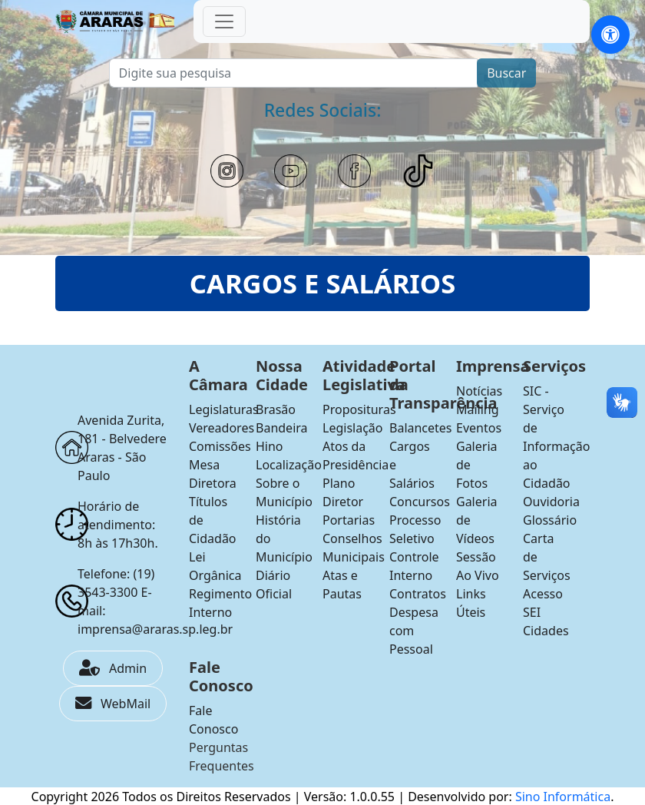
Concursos (419, 501)
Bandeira (282, 427)
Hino (269, 446)
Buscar (506, 73)
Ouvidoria (551, 501)
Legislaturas (224, 409)
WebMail (112, 703)
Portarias (348, 520)
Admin (113, 668)
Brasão (276, 409)
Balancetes (420, 427)
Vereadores (221, 427)
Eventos (478, 427)
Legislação (352, 427)
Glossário (550, 520)
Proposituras (359, 409)
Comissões (220, 446)
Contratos (417, 593)
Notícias (479, 391)
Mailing (477, 409)
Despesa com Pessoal (413, 631)
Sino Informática (562, 796)
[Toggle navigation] (224, 21)
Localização (289, 464)
